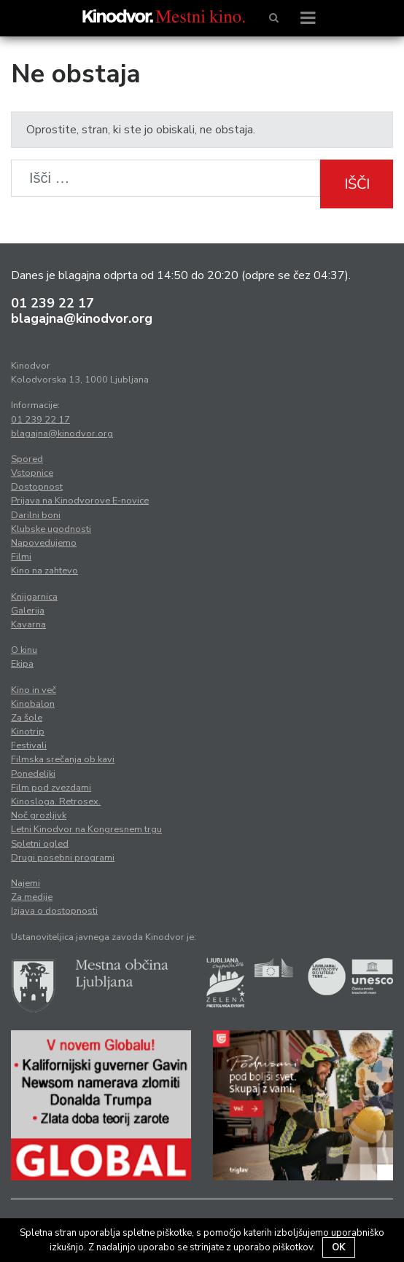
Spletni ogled (40, 843)
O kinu (24, 650)
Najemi (25, 883)
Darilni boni (36, 515)
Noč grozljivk (38, 815)
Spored (27, 459)
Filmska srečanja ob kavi (62, 759)
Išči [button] (357, 184)
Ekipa (22, 663)
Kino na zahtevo (44, 570)
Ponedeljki (33, 773)
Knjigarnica (34, 596)
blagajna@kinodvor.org (81, 318)
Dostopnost (37, 486)
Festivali (29, 745)
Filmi (21, 556)
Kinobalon (33, 703)
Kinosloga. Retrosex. (56, 801)
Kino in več (33, 690)
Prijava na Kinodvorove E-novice (80, 500)
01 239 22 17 (52, 303)
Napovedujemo (44, 542)
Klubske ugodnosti (51, 529)
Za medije (32, 897)
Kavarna (28, 624)
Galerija (27, 610)
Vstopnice (32, 472)
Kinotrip (27, 731)
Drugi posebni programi (62, 857)
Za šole (26, 717)
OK (339, 1247)
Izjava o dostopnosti (54, 910)
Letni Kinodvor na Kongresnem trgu (86, 829)
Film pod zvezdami (51, 787)
